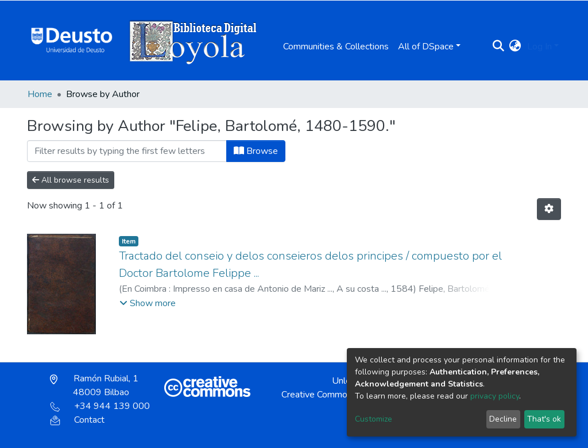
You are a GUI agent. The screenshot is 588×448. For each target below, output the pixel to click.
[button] (515, 46)
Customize (373, 419)
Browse (256, 151)
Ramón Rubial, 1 (94, 385)
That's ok (544, 419)
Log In (539, 46)
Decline (503, 419)
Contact (77, 420)
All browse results (70, 180)
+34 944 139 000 (100, 406)
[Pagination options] (549, 209)
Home (40, 94)
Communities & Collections (336, 46)
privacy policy (494, 396)
